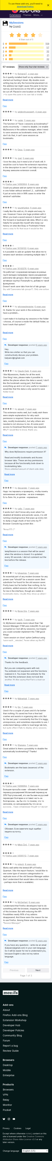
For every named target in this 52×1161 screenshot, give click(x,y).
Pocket (7, 1110)
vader (20, 120)
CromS (17, 26)
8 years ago (30, 864)
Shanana (22, 745)
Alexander (22, 488)
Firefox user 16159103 (16, 248)
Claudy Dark (23, 371)
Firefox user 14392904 (16, 184)
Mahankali (22, 698)
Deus (20, 149)
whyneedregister (25, 306)
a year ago (33, 74)
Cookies (17, 1128)
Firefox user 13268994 (16, 786)
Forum (6, 1040)
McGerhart (23, 902)
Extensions (15, 15)
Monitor (7, 1104)
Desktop (8, 1065)
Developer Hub (11, 1025)
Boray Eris (22, 611)
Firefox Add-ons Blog (15, 1015)
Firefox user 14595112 (16, 856)
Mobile (7, 1070)
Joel (20, 158)
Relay (6, 1099)
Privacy (6, 1128)
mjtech (21, 864)
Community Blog (12, 1035)
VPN (5, 1094)
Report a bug (10, 1045)
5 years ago (29, 120)
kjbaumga (22, 573)
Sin (19, 707)
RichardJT (22, 74)
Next (37, 970)
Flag (5, 106)
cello (20, 508)
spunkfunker (23, 208)
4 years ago (40, 112)
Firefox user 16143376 (16, 268)
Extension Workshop (14, 1020)
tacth (20, 619)
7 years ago (30, 409)
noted (28, 1133)
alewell (21, 409)
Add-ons (8, 1004)
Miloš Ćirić (22, 845)
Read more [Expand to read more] (8, 100)
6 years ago (33, 184)
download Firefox (25, 6)
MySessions (16, 22)
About (6, 1010)
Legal (28, 1128)
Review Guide (11, 1050)
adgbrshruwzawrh (26, 112)
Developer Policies (13, 1030)
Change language (11, 1151)
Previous (14, 970)
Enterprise (8, 1075)
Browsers (8, 1089)
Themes (27, 15)
